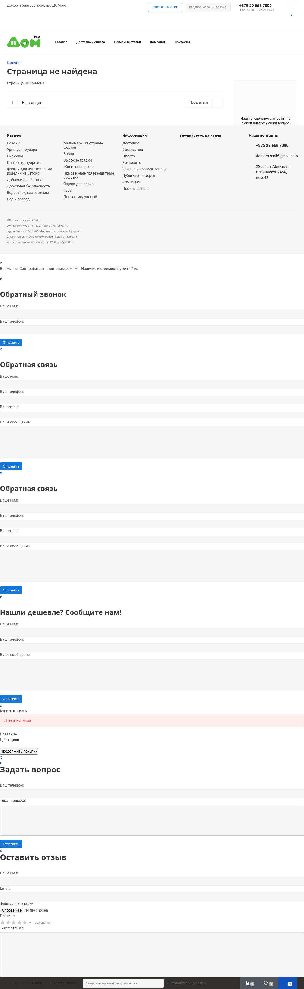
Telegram (208, 146)
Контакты (182, 42)
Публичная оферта (138, 175)
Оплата (128, 156)
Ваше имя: (9, 306)
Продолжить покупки (18, 751)
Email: (5, 888)
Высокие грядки (78, 160)
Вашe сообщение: (15, 422)
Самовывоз (132, 149)
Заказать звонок (63, 983)
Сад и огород (18, 199)
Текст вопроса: (13, 800)
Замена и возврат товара (144, 169)
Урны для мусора (22, 149)
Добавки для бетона (24, 180)
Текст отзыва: (12, 928)
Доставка (130, 143)
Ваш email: (9, 407)
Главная (13, 62)
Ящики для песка (79, 184)
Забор (69, 154)
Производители (136, 188)
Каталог (61, 42)
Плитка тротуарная (23, 162)
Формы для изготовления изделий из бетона (29, 171)
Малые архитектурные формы (83, 145)
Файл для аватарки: (17, 903)
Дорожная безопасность (28, 186)
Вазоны (13, 143)
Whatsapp (184, 146)
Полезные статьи (127, 42)
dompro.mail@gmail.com (277, 156)
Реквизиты (132, 162)
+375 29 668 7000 (255, 5)
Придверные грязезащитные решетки (89, 175)
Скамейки (15, 156)
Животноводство (79, 167)
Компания (158, 42)
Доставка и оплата (90, 42)
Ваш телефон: (12, 321)
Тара (68, 190)
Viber (196, 146)
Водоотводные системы (28, 192)
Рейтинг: (7, 916)
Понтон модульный (80, 197)
